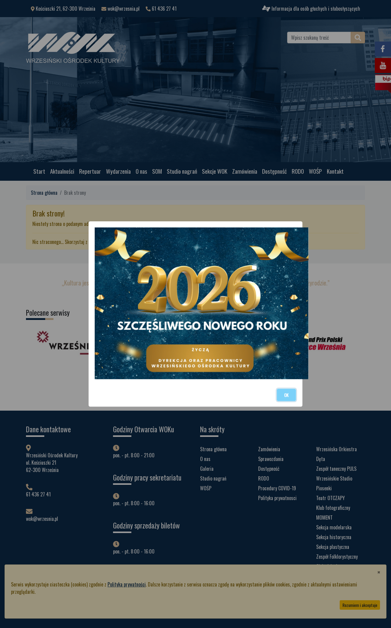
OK (286, 395)
